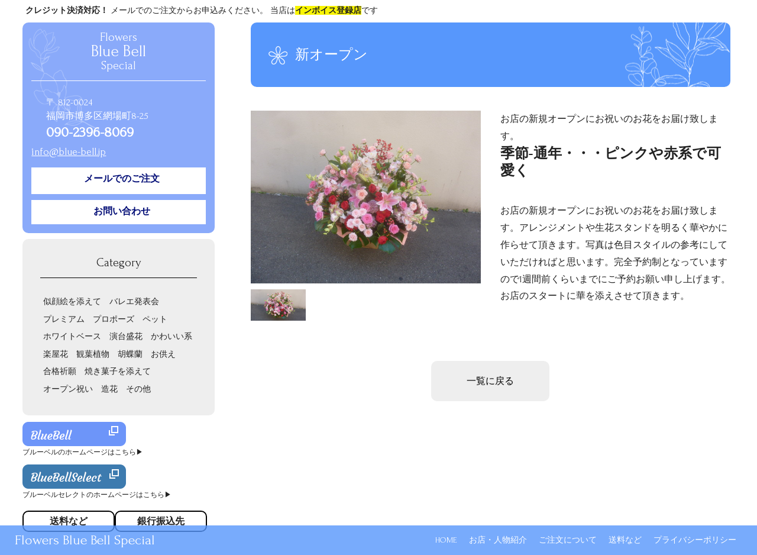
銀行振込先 (161, 521)
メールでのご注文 (122, 178)
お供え (163, 354)
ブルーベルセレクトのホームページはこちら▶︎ (97, 495)
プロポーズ (113, 319)
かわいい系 (171, 336)
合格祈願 (59, 371)
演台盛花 (126, 336)
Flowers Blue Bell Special (85, 540)
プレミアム (64, 319)
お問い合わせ (121, 211)
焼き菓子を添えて (118, 371)
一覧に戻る (490, 381)
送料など (625, 539)
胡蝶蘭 (130, 354)
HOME (446, 539)
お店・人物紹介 (498, 539)
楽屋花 (55, 354)
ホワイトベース (72, 336)
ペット (155, 319)
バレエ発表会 (134, 301)
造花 (109, 389)
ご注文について (568, 539)
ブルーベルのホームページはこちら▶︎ (82, 452)
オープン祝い (68, 389)
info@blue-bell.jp (68, 151)
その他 (138, 389)
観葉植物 (92, 354)
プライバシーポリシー (695, 539)
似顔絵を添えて (72, 301)
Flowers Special (118, 51)
